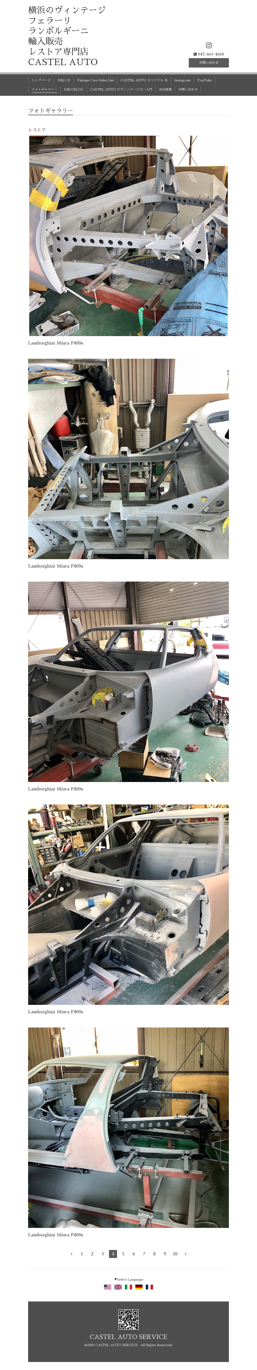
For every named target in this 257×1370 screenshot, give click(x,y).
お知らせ (63, 80)
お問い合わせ (208, 62)
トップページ (41, 80)
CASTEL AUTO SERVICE (128, 1337)
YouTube (204, 80)
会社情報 (165, 89)
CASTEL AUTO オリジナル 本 (144, 80)
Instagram (182, 80)
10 (175, 1254)
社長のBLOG (73, 89)
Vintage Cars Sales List (95, 80)
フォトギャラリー (44, 89)
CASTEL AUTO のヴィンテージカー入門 (121, 89)
